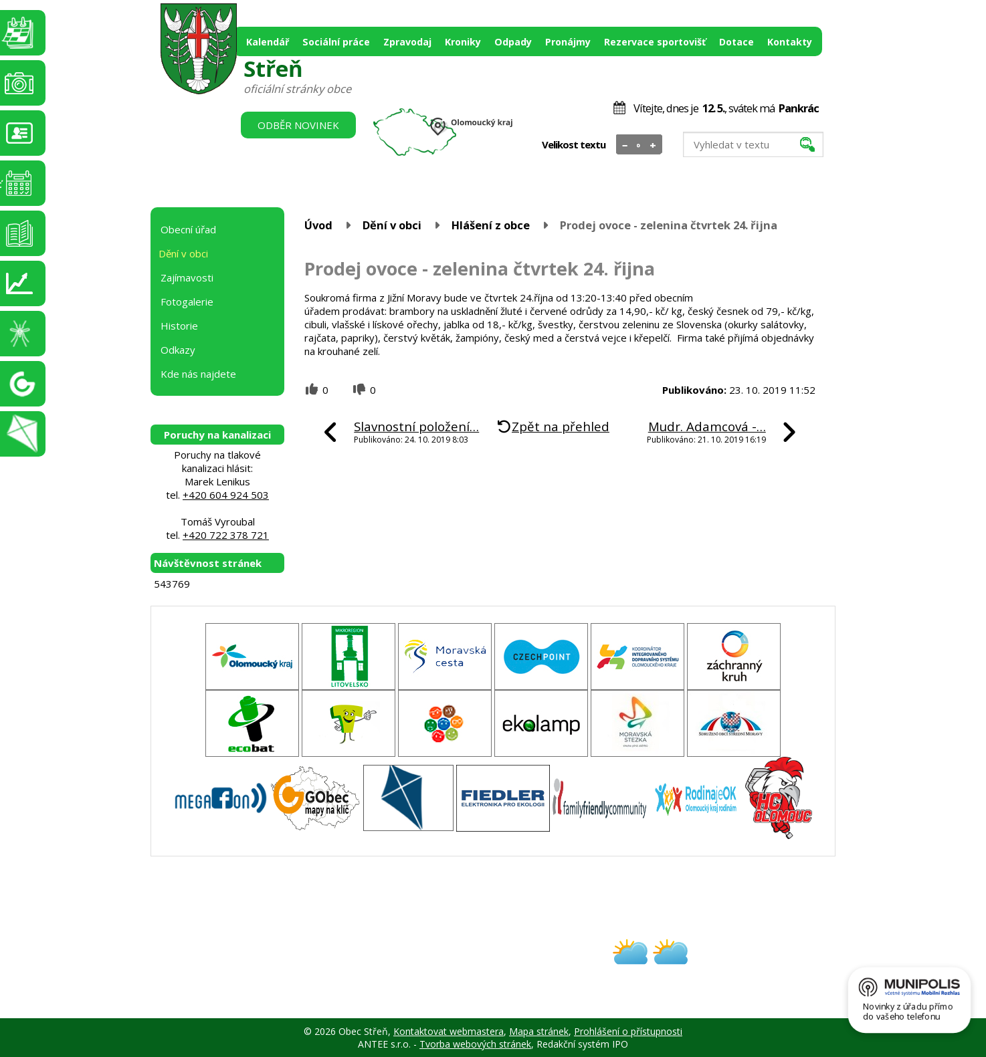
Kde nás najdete (198, 373)
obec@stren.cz (445, 963)
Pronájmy (568, 41)
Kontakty (789, 41)
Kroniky (463, 41)
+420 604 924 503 (226, 494)
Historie (179, 325)
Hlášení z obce (491, 225)
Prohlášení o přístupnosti (628, 1031)
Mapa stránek (539, 1031)
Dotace (736, 41)
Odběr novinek (298, 125)
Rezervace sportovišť (655, 41)
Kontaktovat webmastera (448, 1031)
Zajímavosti (187, 277)
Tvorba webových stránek (475, 1044)
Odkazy (178, 349)
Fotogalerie (187, 301)
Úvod (318, 225)
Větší (653, 145)
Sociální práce (336, 41)
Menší (625, 145)
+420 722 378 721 (226, 535)
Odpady (513, 41)
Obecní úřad (188, 229)
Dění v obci (392, 225)
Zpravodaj (407, 41)
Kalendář (267, 41)
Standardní (639, 145)
